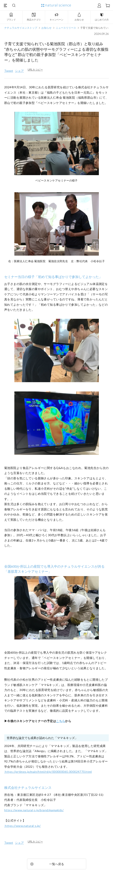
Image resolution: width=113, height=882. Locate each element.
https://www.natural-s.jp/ (22, 825)
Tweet (8, 70)
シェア (19, 70)
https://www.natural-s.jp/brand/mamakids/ (34, 810)
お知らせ (46, 27)
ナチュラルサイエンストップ (20, 27)
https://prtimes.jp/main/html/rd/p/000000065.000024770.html (48, 771)
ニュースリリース (66, 27)
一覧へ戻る (56, 864)
